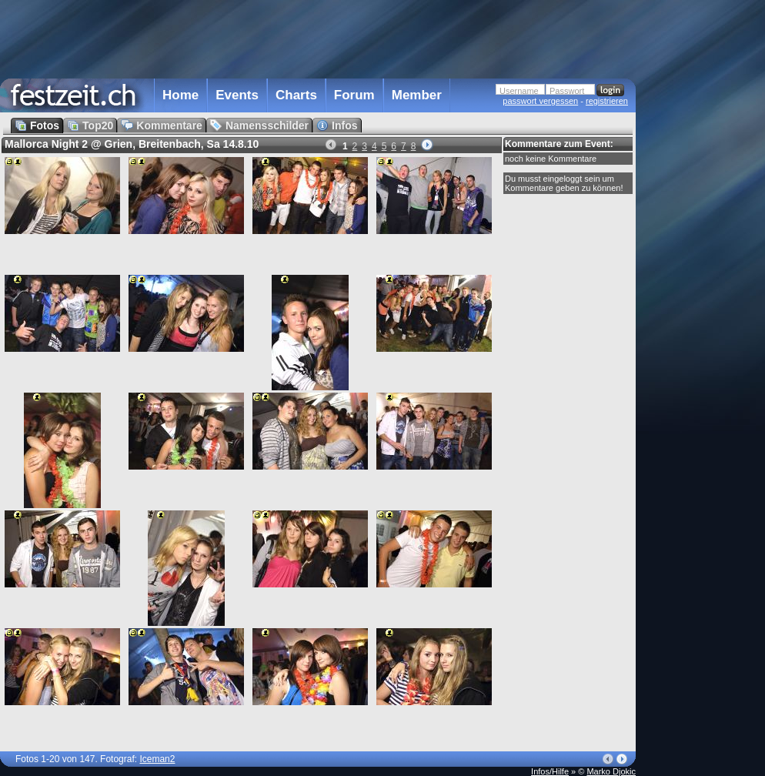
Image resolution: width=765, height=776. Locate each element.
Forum (354, 95)
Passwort (567, 90)
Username (519, 90)
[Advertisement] (703, 310)
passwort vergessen (540, 100)
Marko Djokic (611, 771)
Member (417, 95)
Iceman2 (157, 759)
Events (237, 95)
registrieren (607, 100)
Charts (296, 95)
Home (180, 95)
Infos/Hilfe (550, 771)
